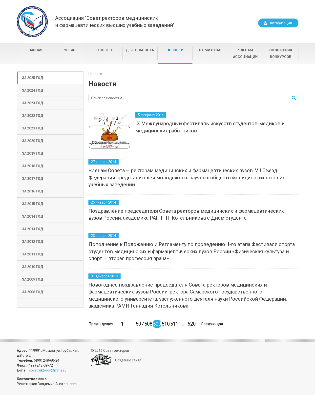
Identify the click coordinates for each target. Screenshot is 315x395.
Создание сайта (128, 360)
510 (166, 324)
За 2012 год (32, 242)
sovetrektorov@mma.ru (47, 370)
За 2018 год (32, 166)
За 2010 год (32, 267)
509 (157, 324)
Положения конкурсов (280, 53)
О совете (104, 50)
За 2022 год (32, 116)
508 (148, 324)
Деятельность (140, 50)
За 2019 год (32, 153)
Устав (69, 50)
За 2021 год (32, 128)
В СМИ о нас (210, 50)
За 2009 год (32, 279)
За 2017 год (32, 179)
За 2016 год (32, 191)
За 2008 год (32, 292)
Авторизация (281, 23)
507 (140, 324)
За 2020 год (32, 141)
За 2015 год (32, 204)
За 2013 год (32, 229)
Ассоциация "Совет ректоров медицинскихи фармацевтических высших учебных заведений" (114, 21)
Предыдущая (100, 324)
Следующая (212, 324)
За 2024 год (32, 90)
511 (174, 324)
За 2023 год (32, 103)
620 (192, 324)
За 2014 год (32, 216)
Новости (175, 50)
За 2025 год (32, 78)
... (130, 324)
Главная (34, 50)
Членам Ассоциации (245, 53)
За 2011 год (32, 254)
